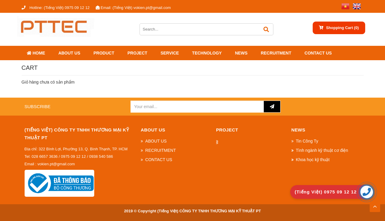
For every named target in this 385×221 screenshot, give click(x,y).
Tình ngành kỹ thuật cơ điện (322, 150)
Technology (207, 53)
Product (104, 53)
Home (36, 53)
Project (137, 53)
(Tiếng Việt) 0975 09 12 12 (56, 7)
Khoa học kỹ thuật (313, 159)
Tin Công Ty (307, 141)
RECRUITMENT (276, 53)
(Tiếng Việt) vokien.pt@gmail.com (133, 7)
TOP (375, 205)
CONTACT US (318, 53)
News (241, 53)
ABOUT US (69, 53)
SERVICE (170, 53)
